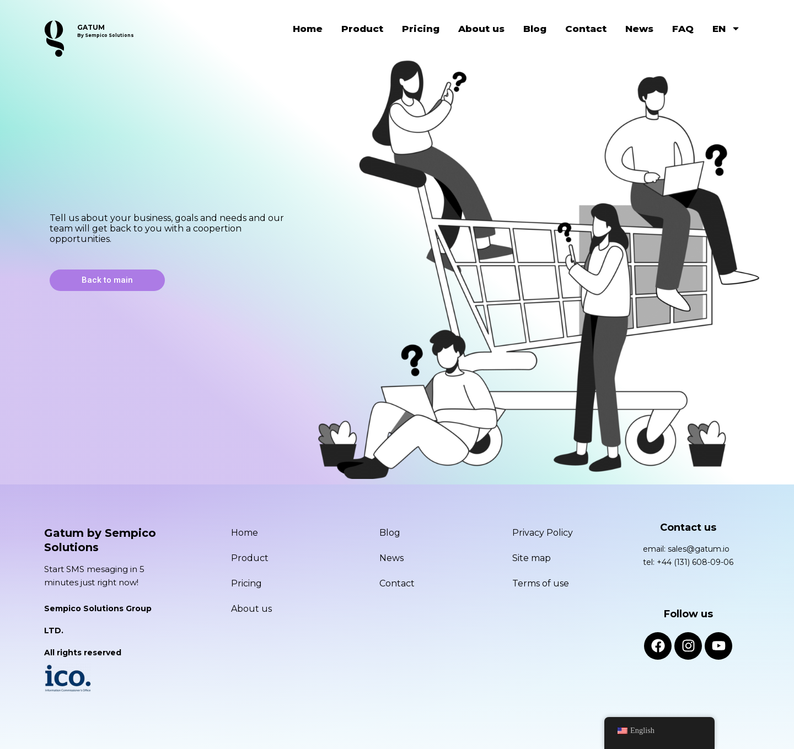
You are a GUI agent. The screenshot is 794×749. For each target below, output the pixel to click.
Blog (534, 28)
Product (362, 28)
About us (481, 28)
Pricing (420, 28)
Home (308, 28)
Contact (586, 28)
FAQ (683, 28)
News (639, 28)
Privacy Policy (542, 532)
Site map (531, 558)
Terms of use (540, 583)
